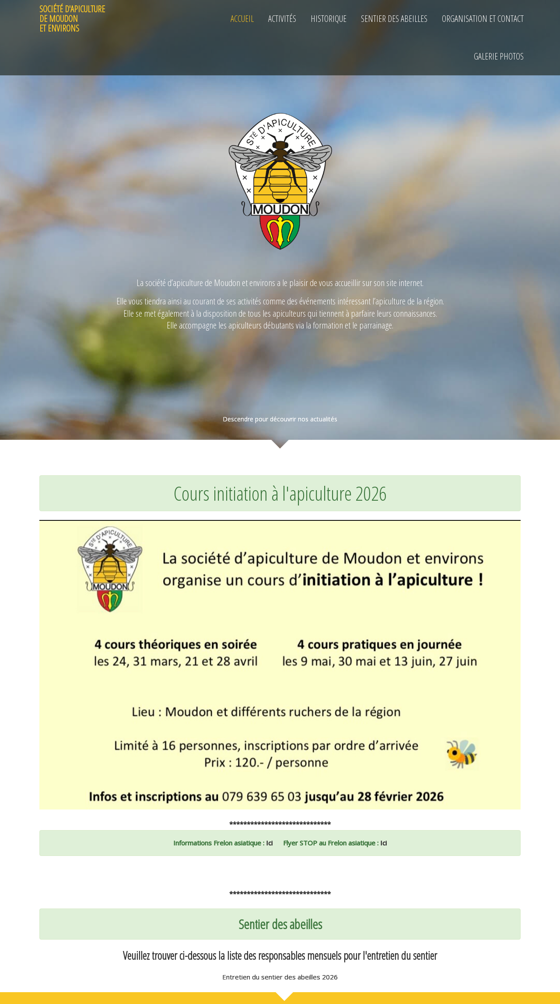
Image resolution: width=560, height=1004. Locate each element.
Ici (268, 842)
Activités (282, 19)
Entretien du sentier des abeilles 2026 (280, 976)
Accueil (242, 19)
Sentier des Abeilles (394, 19)
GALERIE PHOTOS (499, 56)
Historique (328, 19)
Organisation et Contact (483, 19)
